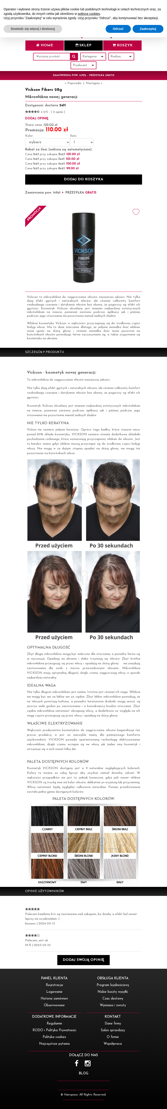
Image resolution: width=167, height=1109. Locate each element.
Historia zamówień (54, 998)
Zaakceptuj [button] (148, 1100)
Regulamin (54, 1023)
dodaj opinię (36, 118)
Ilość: (73, 136)
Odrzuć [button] (118, 1100)
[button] (83, 960)
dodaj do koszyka (83, 179)
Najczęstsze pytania (54, 1044)
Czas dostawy (112, 998)
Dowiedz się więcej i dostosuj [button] (33, 1100)
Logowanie (54, 992)
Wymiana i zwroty (113, 1005)
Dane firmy (113, 1023)
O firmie (113, 1037)
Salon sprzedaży (113, 1030)
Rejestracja (54, 985)
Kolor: (29, 136)
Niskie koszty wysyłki (113, 992)
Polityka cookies (54, 1037)
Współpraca (113, 1044)
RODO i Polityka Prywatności (54, 1030)
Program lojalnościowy (113, 985)
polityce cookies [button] (89, 1085)
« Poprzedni (73, 83)
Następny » (94, 83)
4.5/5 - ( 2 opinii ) (53, 112)
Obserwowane (54, 1005)
